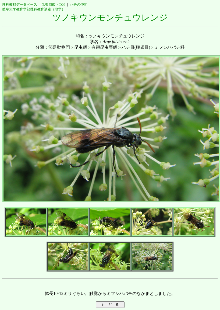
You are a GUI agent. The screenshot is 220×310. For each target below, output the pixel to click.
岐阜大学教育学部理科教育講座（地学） (33, 9)
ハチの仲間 (78, 4)
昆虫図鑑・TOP (53, 4)
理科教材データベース (19, 4)
